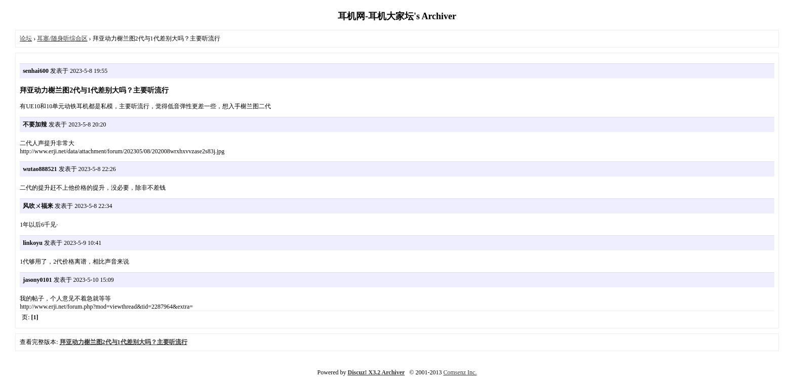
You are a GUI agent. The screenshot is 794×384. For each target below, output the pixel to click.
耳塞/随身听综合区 (62, 38)
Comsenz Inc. (460, 372)
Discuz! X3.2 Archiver (376, 372)
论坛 (26, 38)
